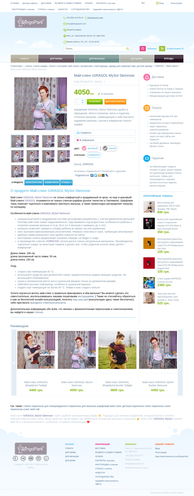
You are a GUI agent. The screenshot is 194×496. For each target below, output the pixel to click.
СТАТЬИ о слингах (46, 9)
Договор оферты (30, 3)
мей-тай (35, 409)
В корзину (94, 101)
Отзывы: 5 (66, 182)
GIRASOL (88, 164)
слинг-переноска (154, 406)
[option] (40, 104)
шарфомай (103, 406)
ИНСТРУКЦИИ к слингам (23, 9)
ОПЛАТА (88, 3)
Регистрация (176, 3)
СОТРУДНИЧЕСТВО (80, 9)
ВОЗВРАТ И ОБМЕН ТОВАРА (68, 3)
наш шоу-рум (80, 299)
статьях (38, 312)
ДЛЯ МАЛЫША (72, 456)
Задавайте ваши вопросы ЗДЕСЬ (108, 9)
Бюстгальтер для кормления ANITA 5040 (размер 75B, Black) (168, 205)
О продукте (17, 182)
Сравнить (85, 132)
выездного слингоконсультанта (48, 302)
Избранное (152, 49)
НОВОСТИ (62, 9)
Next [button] (180, 363)
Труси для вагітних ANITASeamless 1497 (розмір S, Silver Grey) (168, 296)
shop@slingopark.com (76, 24)
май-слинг (116, 406)
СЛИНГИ (69, 448)
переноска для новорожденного (50, 406)
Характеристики (34, 182)
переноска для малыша (82, 406)
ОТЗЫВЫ (15, 3)
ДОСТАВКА (46, 3)
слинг (167, 406)
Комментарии (51, 182)
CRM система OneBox (174, 493)
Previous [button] (13, 363)
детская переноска (133, 406)
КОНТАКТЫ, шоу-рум (105, 3)
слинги (27, 406)
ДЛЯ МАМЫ (70, 452)
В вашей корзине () (175, 49)
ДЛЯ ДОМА (70, 460)
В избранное (87, 140)
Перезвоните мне (95, 18)
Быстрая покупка (115, 101)
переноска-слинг (20, 409)
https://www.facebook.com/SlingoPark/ (171, 456)
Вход (161, 3)
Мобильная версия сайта (136, 468)
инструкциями (86, 296)
